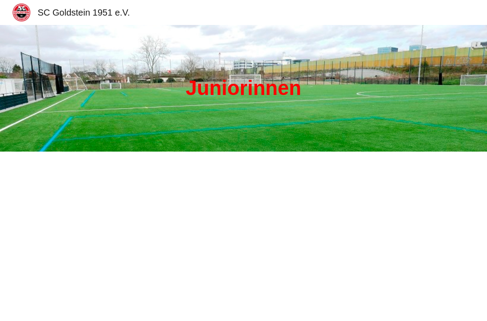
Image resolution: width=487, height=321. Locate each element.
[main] (243, 88)
